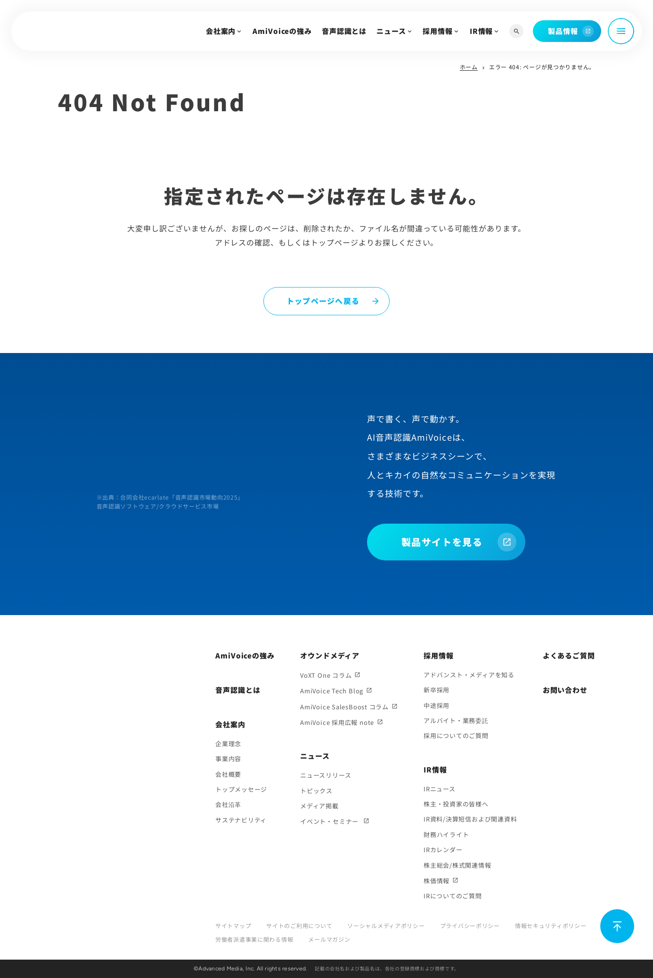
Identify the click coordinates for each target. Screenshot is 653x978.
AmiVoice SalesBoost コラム (344, 706)
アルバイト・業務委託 (456, 720)
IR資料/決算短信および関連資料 (470, 818)
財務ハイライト (446, 834)
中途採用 (436, 705)
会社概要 (228, 774)
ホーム (469, 67)
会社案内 (221, 31)
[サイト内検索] (516, 31)
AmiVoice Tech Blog (331, 690)
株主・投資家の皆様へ (456, 803)
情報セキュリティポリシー (551, 925)
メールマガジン (329, 939)
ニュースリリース (325, 775)
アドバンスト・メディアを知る (469, 674)
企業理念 (228, 743)
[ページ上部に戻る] (617, 926)
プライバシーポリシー (470, 925)
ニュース (391, 31)
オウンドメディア (329, 655)
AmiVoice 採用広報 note (337, 722)
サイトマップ (233, 925)
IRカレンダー (443, 849)
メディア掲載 (319, 805)
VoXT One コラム (325, 675)
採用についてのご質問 (456, 735)
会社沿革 (228, 804)
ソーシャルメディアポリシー (385, 925)
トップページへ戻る (323, 300)
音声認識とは (344, 31)
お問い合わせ (565, 690)
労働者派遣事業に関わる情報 (254, 939)
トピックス (316, 790)
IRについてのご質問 (453, 895)
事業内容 (228, 758)
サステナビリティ (241, 819)
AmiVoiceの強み (282, 31)
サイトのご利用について (299, 925)
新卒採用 (436, 689)
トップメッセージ (241, 789)
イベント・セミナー (330, 821)
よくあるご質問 (569, 655)
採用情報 (438, 31)
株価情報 (436, 880)
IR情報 (481, 31)
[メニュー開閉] (621, 31)
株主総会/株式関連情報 (457, 865)
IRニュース (440, 788)
